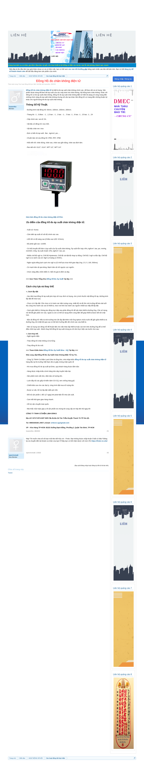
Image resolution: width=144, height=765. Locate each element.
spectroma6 (13, 455)
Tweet (10, 473)
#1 (108, 431)
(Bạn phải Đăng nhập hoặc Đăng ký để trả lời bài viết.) (92, 465)
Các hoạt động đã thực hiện (27, 84)
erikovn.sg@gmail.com (60, 423)
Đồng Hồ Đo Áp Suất (55, 279)
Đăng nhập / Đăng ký (123, 79)
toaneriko (47, 84)
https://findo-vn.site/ (99, 441)
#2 (108, 453)
